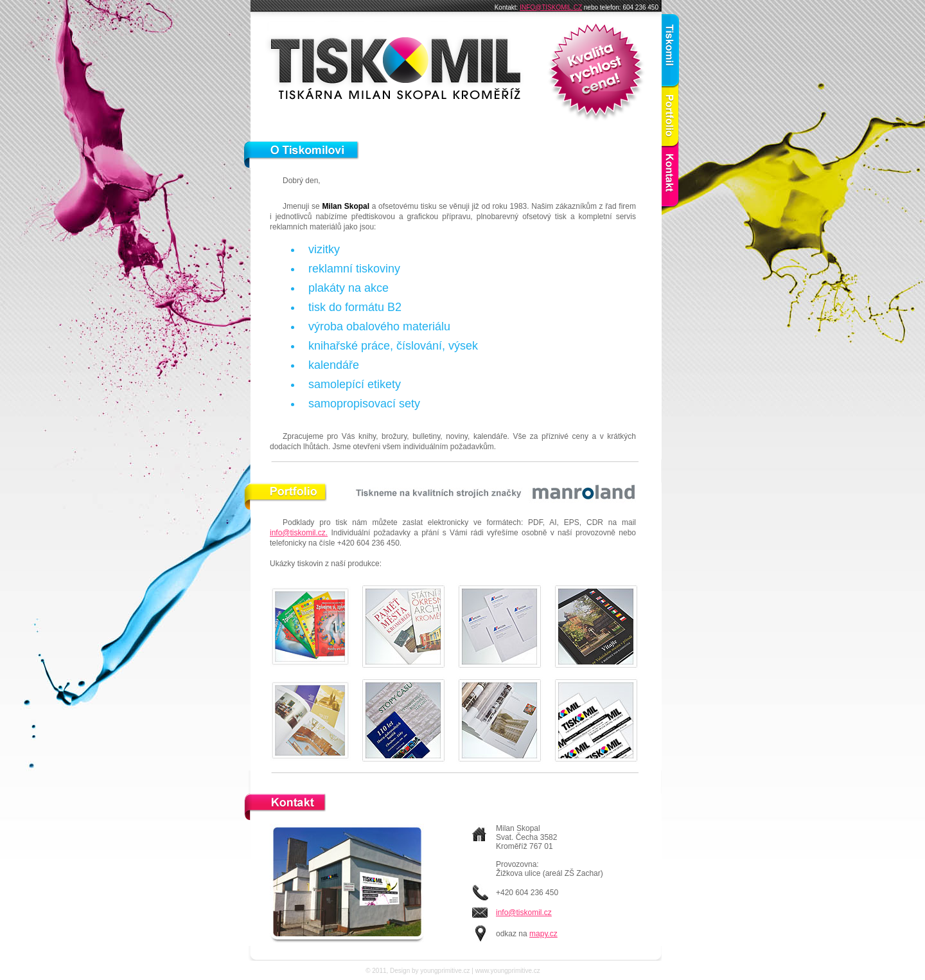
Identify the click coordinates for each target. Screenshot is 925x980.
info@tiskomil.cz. (299, 532)
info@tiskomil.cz (524, 912)
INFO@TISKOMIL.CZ (551, 7)
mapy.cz (543, 933)
